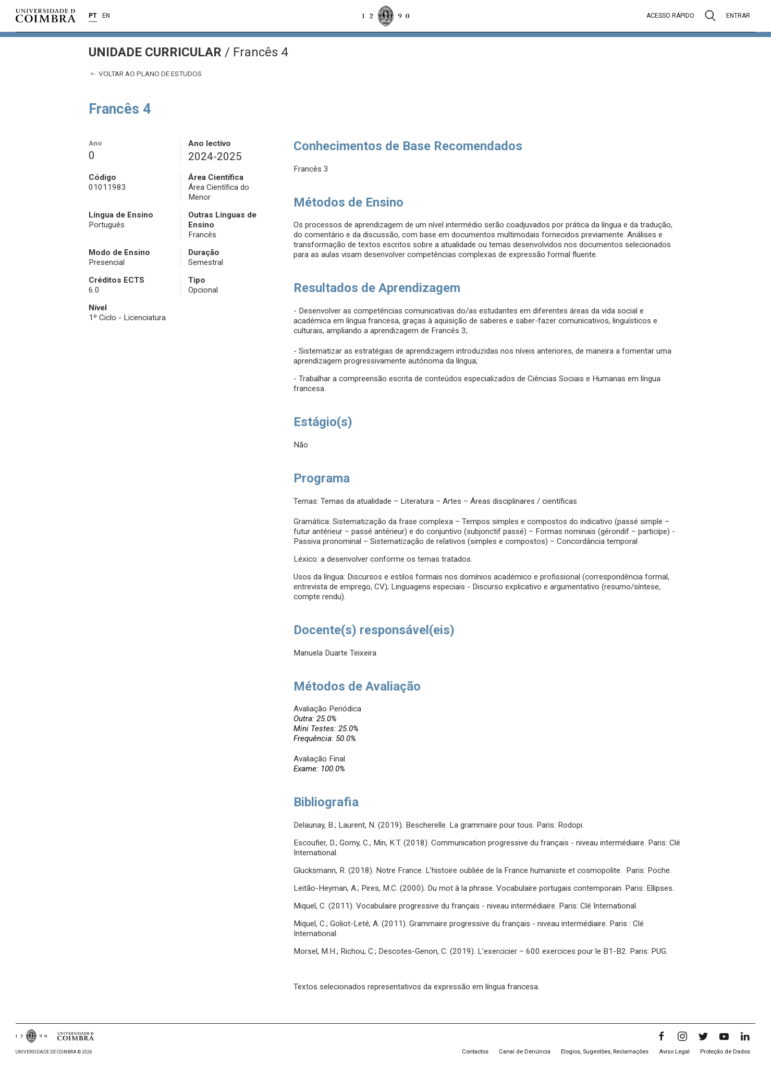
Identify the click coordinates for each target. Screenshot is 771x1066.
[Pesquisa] (710, 15)
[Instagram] (682, 1036)
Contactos (475, 1051)
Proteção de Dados (725, 1051)
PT (93, 15)
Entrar (738, 16)
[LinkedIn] (745, 1036)
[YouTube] (724, 1036)
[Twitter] (703, 1036)
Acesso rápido (670, 16)
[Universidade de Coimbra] (46, 15)
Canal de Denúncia (524, 1051)
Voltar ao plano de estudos (145, 73)
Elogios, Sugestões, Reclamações (604, 1051)
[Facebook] (661, 1036)
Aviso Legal (674, 1051)
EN (106, 15)
